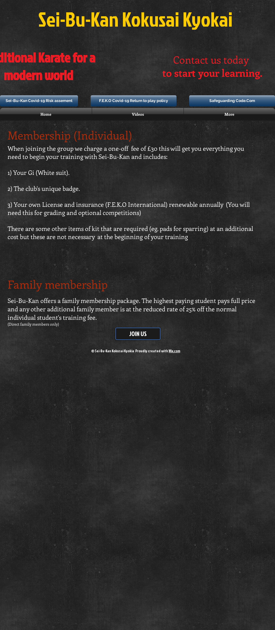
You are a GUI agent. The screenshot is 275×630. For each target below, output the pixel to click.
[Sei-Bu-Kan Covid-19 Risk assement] (39, 100)
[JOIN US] (138, 334)
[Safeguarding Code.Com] (232, 100)
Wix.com (174, 350)
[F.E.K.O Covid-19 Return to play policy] (134, 100)
